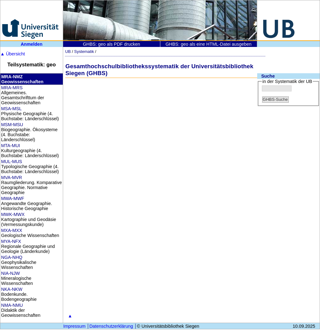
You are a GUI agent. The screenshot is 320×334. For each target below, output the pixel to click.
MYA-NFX (11, 241)
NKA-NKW (11, 289)
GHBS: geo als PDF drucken (111, 44)
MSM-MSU (12, 124)
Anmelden (31, 44)
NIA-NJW (10, 273)
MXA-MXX (11, 230)
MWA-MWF (12, 198)
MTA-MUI (10, 145)
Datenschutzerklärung (111, 326)
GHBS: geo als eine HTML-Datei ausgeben (209, 44)
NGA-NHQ (11, 257)
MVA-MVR (11, 177)
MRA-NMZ (12, 76)
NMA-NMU (12, 305)
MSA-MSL (11, 108)
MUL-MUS (11, 161)
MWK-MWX (13, 214)
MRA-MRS (12, 87)
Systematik (84, 51)
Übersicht (12, 53)
